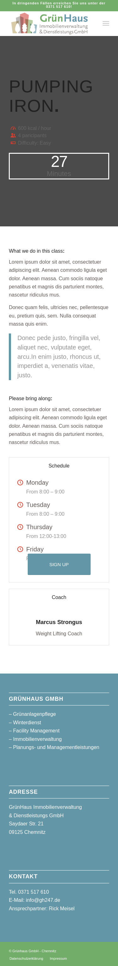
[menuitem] (106, 23)
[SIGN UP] (59, 564)
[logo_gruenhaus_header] (49, 23)
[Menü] (106, 23)
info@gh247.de (43, 900)
